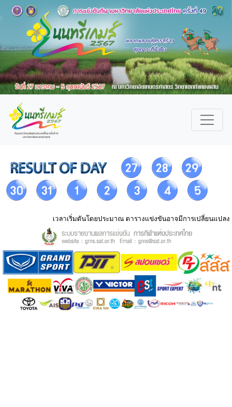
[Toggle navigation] (207, 120)
